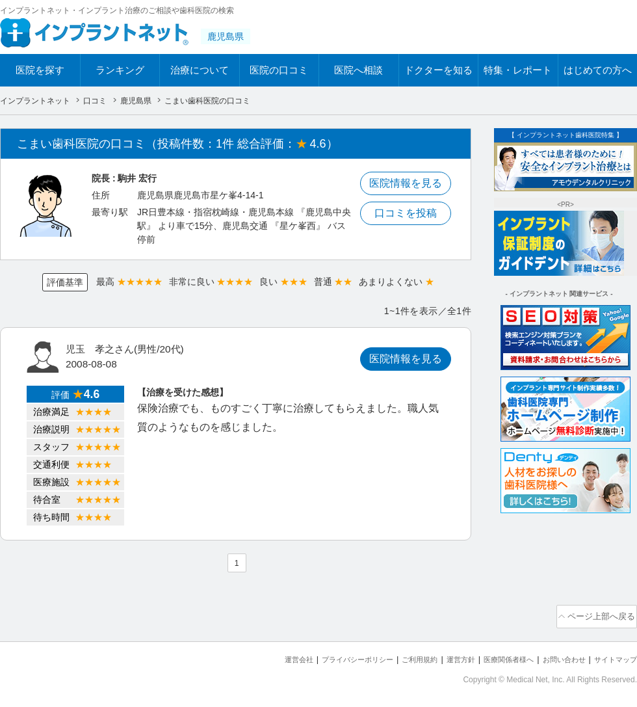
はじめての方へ (598, 69)
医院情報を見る (405, 183)
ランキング (120, 69)
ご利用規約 (386, 655)
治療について (199, 69)
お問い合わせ (552, 655)
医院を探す (40, 69)
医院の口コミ (279, 69)
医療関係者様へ (488, 655)
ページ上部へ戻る (600, 614)
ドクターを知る (438, 69)
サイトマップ (611, 655)
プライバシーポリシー (314, 655)
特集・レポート (518, 69)
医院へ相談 (358, 69)
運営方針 (433, 655)
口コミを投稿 (405, 213)
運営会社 (247, 655)
